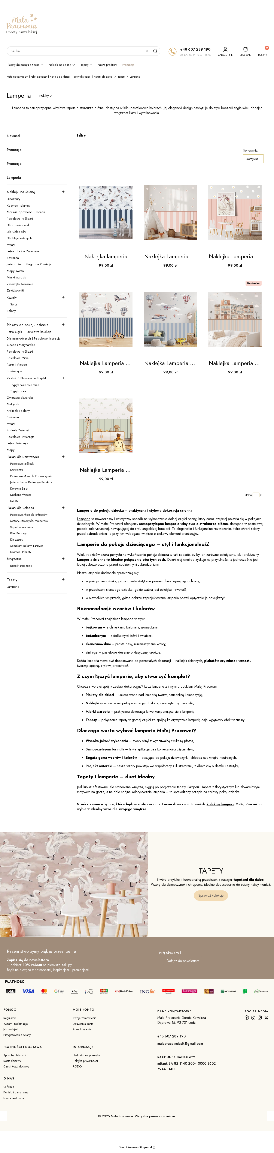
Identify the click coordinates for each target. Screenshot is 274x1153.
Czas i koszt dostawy (16, 1066)
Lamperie (83, 518)
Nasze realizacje (13, 1098)
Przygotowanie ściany (17, 1035)
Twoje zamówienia (84, 1018)
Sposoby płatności (14, 1055)
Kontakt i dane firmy (15, 1092)
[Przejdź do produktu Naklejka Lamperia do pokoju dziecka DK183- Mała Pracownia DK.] (235, 319)
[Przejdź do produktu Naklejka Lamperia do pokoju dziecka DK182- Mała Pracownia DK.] (170, 319)
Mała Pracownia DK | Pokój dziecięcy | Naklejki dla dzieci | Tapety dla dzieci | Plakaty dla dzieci (60, 77)
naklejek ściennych (189, 660)
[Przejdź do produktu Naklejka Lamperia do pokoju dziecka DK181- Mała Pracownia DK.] (106, 319)
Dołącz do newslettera (183, 960)
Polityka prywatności (85, 1061)
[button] (155, 51)
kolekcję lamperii (220, 804)
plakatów (211, 660)
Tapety (121, 77)
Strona (248, 495)
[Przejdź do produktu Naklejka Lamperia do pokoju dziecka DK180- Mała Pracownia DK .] (235, 212)
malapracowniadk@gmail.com (180, 1043)
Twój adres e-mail (170, 953)
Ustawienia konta (83, 1024)
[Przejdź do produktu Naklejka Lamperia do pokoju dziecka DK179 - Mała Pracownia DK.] (170, 212)
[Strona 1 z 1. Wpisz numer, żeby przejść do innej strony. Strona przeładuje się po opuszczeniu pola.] (256, 495)
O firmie (8, 1087)
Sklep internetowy (135, 1147)
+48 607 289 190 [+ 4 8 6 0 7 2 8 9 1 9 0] (195, 49)
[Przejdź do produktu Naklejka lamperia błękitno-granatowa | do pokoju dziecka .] (106, 212)
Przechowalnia (82, 1029)
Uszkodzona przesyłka (86, 1055)
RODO (77, 1066)
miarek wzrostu (238, 660)
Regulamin (9, 1018)
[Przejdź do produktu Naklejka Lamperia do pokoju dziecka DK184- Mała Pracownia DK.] (106, 426)
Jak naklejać (10, 1029)
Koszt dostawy (12, 1061)
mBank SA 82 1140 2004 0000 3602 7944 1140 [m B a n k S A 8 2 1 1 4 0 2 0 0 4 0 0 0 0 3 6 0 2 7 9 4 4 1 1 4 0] (186, 1066)
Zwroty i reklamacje (15, 1024)
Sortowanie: (250, 150)
